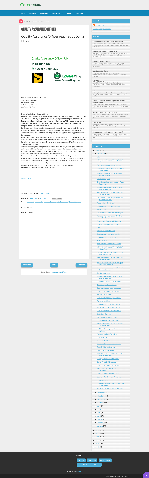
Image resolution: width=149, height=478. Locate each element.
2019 (97, 440)
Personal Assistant (103, 301)
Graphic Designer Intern (101, 61)
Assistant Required (103, 340)
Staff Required (102, 337)
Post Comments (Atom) (59, 272)
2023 (97, 151)
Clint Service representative (107, 317)
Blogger (79, 471)
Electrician (97, 122)
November (101, 393)
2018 (97, 443)
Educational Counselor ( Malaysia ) (109, 221)
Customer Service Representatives (109, 311)
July (98, 406)
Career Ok (30, 202)
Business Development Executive (108, 291)
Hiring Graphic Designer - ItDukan (105, 112)
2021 (97, 433)
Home (54, 265)
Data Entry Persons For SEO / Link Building (108, 41)
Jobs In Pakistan (50, 202)
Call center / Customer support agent (110, 212)
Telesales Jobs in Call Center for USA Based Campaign (110, 354)
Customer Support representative (109, 288)
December (101, 154)
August (100, 403)
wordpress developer (100, 71)
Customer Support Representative (109, 298)
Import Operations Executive (107, 320)
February (100, 423)
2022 (97, 430)
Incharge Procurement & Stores (108, 359)
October (100, 396)
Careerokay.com (45, 193)
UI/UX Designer (98, 81)
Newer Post (27, 265)
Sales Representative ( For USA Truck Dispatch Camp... (110, 193)
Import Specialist (103, 380)
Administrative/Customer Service (109, 165)
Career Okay (39, 202)
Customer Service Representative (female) (108, 132)
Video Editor (101, 209)
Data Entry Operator (104, 314)
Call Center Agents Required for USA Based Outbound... (110, 199)
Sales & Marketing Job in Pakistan (105, 51)
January (100, 426)
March (99, 419)
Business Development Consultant (109, 377)
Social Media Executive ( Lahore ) (108, 307)
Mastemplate (125, 476)
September (101, 399)
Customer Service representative (108, 206)
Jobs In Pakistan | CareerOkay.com (68, 202)
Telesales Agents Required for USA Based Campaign (109, 188)
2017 (97, 447)
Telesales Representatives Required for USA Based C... (109, 174)
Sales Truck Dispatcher (105, 294)
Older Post (81, 265)
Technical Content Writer (106, 231)
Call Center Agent (103, 179)
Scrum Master (102, 240)
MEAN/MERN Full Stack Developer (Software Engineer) (110, 264)
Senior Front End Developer (107, 362)
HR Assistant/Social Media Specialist (110, 388)
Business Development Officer (108, 224)
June (99, 409)
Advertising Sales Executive (107, 203)
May (99, 413)
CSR (94, 91)
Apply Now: (26, 178)
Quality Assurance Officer (38, 29)
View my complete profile (102, 29)
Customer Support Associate (107, 237)
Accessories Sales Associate (107, 334)
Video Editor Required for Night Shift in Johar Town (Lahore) (109, 102)
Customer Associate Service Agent (109, 281)
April (99, 416)
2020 (97, 437)
